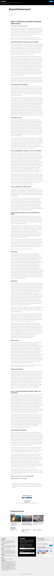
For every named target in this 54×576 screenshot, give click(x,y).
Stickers (11, 545)
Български (12, 563)
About (21, 2)
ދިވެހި (8, 569)
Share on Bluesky (24, 497)
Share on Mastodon (26, 497)
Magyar (11, 564)
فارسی (5, 565)
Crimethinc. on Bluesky (44, 551)
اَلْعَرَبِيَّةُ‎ (8, 566)
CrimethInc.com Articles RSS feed (45, 553)
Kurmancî (13, 569)
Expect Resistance (12, 551)
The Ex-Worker (4, 555)
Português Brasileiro (5, 562)
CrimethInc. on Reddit (44, 553)
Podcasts (9, 2)
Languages (18, 2)
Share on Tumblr (31, 497)
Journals (5, 545)
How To (5, 542)
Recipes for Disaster (5, 552)
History (3, 542)
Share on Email (22, 497)
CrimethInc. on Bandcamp (49, 551)
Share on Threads (27, 497)
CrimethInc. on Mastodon (38, 551)
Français (14, 561)
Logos (5, 546)
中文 (14, 563)
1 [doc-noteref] (32, 298)
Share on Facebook (29, 497)
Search (15, 2)
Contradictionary (4, 551)
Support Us (51, 1)
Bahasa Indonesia (4, 564)
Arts (2, 541)
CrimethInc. (3, 1)
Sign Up (51, 545)
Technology (11, 542)
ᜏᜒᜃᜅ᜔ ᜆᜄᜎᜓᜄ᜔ (6, 570)
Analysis (12, 514)
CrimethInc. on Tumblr (47, 551)
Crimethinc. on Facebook (40, 551)
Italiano (8, 561)
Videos (14, 545)
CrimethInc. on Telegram (51, 551)
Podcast (3, 554)
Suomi (6, 563)
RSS (4, 554)
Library (4, 2)
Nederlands (8, 565)
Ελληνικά (3, 563)
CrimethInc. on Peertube (40, 553)
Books (2, 2)
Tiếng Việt (3, 569)
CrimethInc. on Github (45, 551)
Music (2, 546)
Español (11, 15)
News (8, 542)
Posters (8, 545)
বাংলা (10, 566)
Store (12, 2)
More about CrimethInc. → (30, 548)
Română (5, 566)
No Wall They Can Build (7, 553)
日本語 (8, 563)
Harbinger (12, 527)
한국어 (3, 566)
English (3, 561)
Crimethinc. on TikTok (38, 553)
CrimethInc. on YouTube (42, 553)
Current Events (12, 541)
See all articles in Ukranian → (5, 3)
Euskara (14, 564)
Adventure (5, 541)
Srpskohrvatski (13, 565)
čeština (9, 564)
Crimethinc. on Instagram (42, 551)
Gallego (10, 569)
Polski (13, 562)
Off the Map (13, 553)
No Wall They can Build (10, 555)
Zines (2, 545)
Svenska (13, 566)
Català (6, 569)
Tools (7, 2)
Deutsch (11, 561)
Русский (9, 562)
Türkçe (3, 565)
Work (8, 551)
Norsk (2, 570)
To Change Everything (9, 546)
